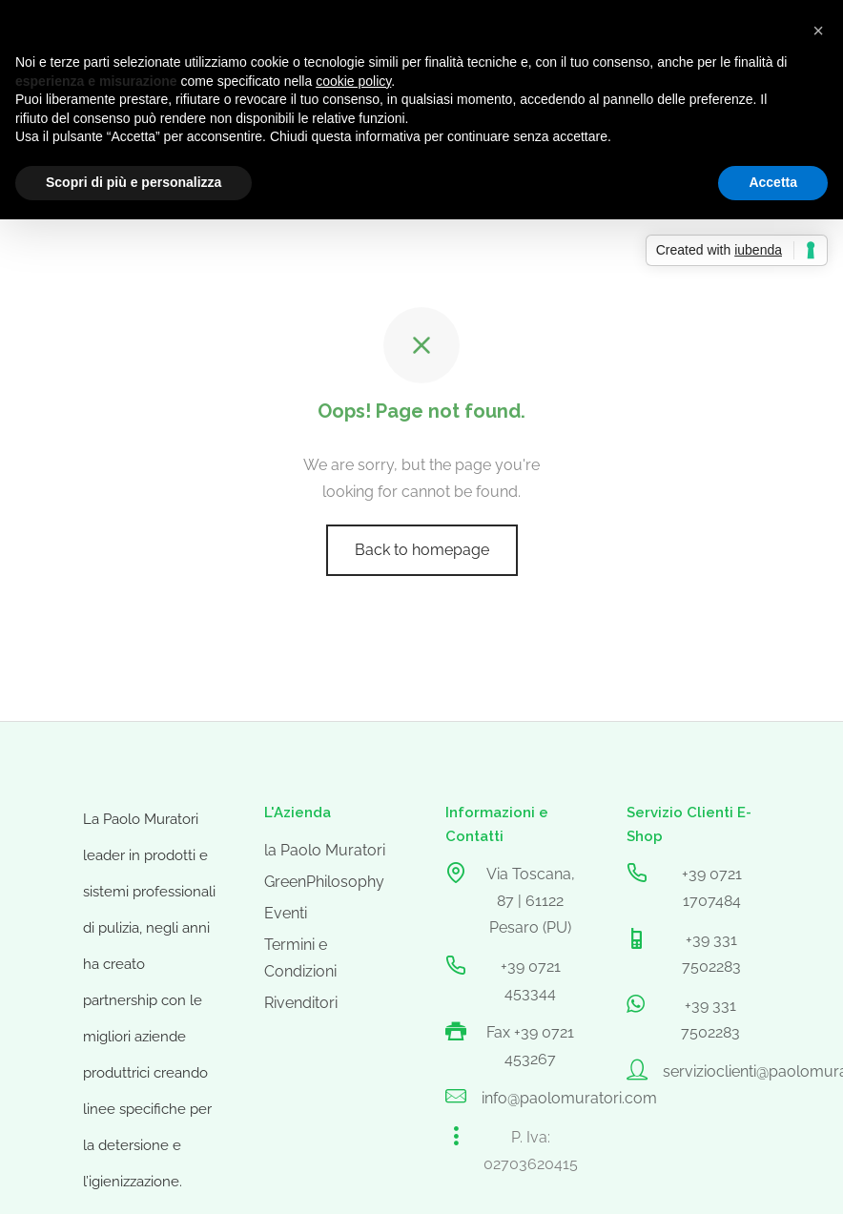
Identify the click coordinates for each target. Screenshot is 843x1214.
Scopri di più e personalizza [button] (133, 182)
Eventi (285, 913)
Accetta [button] (773, 182)
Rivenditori (301, 1003)
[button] (818, 30)
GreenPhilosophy (324, 882)
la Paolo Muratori (324, 850)
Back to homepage (422, 550)
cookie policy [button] (353, 81)
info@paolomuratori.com (569, 1098)
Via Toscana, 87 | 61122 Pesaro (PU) (530, 900)
